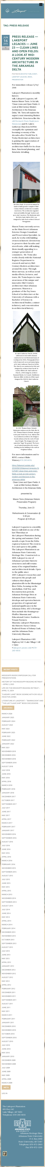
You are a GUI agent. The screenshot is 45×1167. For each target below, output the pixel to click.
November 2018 (9, 759)
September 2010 (9, 1038)
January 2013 (8, 966)
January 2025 (8, 717)
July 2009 (6, 1068)
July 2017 (6, 808)
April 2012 (6, 985)
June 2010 (6, 1049)
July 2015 (6, 879)
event (34, 74)
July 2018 (6, 770)
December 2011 (8, 992)
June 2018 (6, 774)
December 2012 (8, 970)
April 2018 (6, 781)
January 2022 (8, 744)
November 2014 (9, 898)
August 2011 (7, 1004)
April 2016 (6, 857)
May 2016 (6, 853)
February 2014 (8, 928)
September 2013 (9, 943)
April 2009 (6, 1079)
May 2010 (6, 1053)
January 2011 (8, 1022)
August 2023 (7, 725)
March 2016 (7, 860)
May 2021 (6, 747)
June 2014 (6, 913)
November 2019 (9, 751)
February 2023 (8, 732)
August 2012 (7, 977)
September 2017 (9, 804)
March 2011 (7, 1015)
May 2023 (6, 729)
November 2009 (9, 1064)
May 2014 (6, 917)
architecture (26, 74)
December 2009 (8, 1060)
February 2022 (8, 740)
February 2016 (8, 864)
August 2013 (7, 947)
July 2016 (6, 845)
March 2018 (7, 785)
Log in (4, 1093)
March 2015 (7, 894)
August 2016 (7, 842)
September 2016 (9, 838)
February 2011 (8, 1019)
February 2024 (8, 721)
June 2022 (6, 736)
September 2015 (9, 872)
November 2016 (9, 834)
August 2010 (7, 1041)
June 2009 (6, 1071)
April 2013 (6, 962)
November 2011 (9, 996)
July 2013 (6, 951)
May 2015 (6, 887)
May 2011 (6, 1011)
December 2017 (8, 796)
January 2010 (8, 1056)
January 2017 (8, 830)
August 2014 (7, 906)
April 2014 (6, 921)
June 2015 (6, 883)
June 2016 (6, 849)
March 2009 (7, 1083)
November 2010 (9, 1030)
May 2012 (6, 981)
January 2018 (8, 793)
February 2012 (8, 989)
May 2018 (6, 778)
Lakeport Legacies (19, 77)
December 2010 (8, 1026)
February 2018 (8, 789)
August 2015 (7, 876)
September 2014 (9, 902)
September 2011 (9, 1000)
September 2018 (9, 763)
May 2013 (6, 958)
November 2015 (9, 868)
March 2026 (7, 714)
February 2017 (8, 827)
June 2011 (6, 1007)
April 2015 (6, 891)
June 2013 (6, 955)
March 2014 (7, 925)
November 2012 (9, 973)
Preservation (17, 79)
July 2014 (6, 909)
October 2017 (8, 800)
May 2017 (6, 815)
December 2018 (8, 755)
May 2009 (6, 1075)
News (30, 77)
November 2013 (9, 936)
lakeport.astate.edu (22, 647)
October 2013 (8, 940)
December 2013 (8, 932)
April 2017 (6, 819)
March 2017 (7, 823)
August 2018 (7, 766)
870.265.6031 (26, 460)
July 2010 (6, 1045)
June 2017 (6, 812)
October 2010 (8, 1034)
